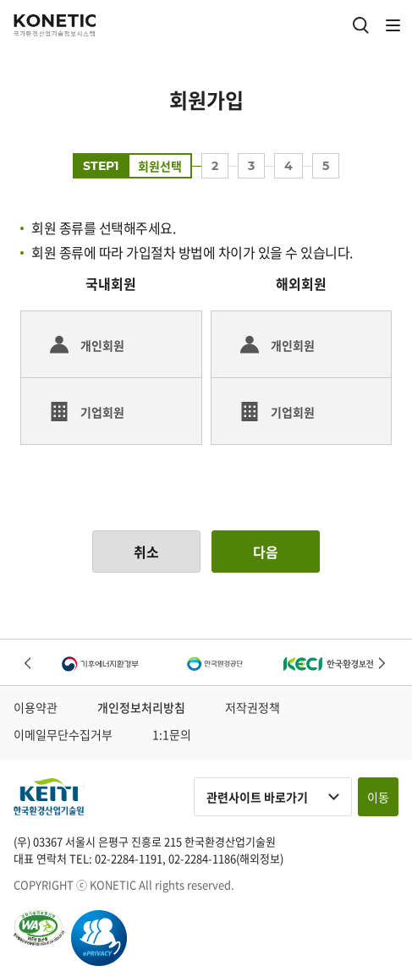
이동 (378, 796)
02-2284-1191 (128, 858)
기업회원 (102, 411)
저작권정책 (252, 707)
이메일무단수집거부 (63, 734)
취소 (146, 551)
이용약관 (36, 707)
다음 (265, 551)
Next (383, 664)
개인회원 (102, 345)
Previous (29, 664)
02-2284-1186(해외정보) (225, 858)
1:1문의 (171, 734)
